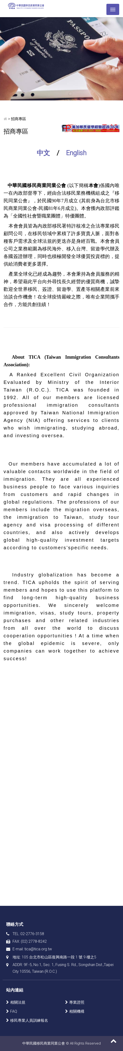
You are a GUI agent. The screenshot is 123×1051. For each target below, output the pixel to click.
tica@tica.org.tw (38, 949)
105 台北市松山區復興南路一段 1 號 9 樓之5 (59, 957)
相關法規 (17, 1002)
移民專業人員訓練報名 (29, 1020)
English (76, 153)
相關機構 (76, 1011)
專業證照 (76, 1002)
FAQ (13, 1011)
